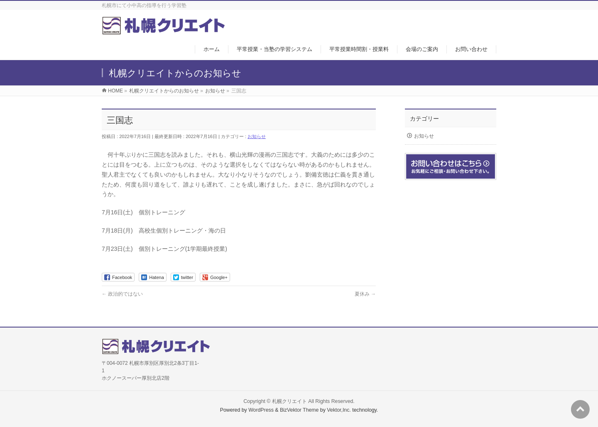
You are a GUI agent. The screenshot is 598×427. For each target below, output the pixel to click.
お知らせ (257, 136)
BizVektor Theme (299, 410)
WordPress (261, 410)
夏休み (365, 294)
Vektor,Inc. (339, 410)
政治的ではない (122, 294)
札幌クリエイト (289, 401)
